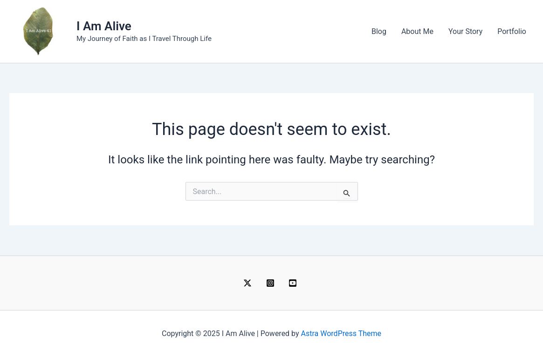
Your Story (465, 31)
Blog (378, 31)
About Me (417, 31)
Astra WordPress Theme (341, 333)
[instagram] (271, 283)
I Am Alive (103, 26)
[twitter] (248, 283)
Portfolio (511, 31)
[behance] (294, 283)
